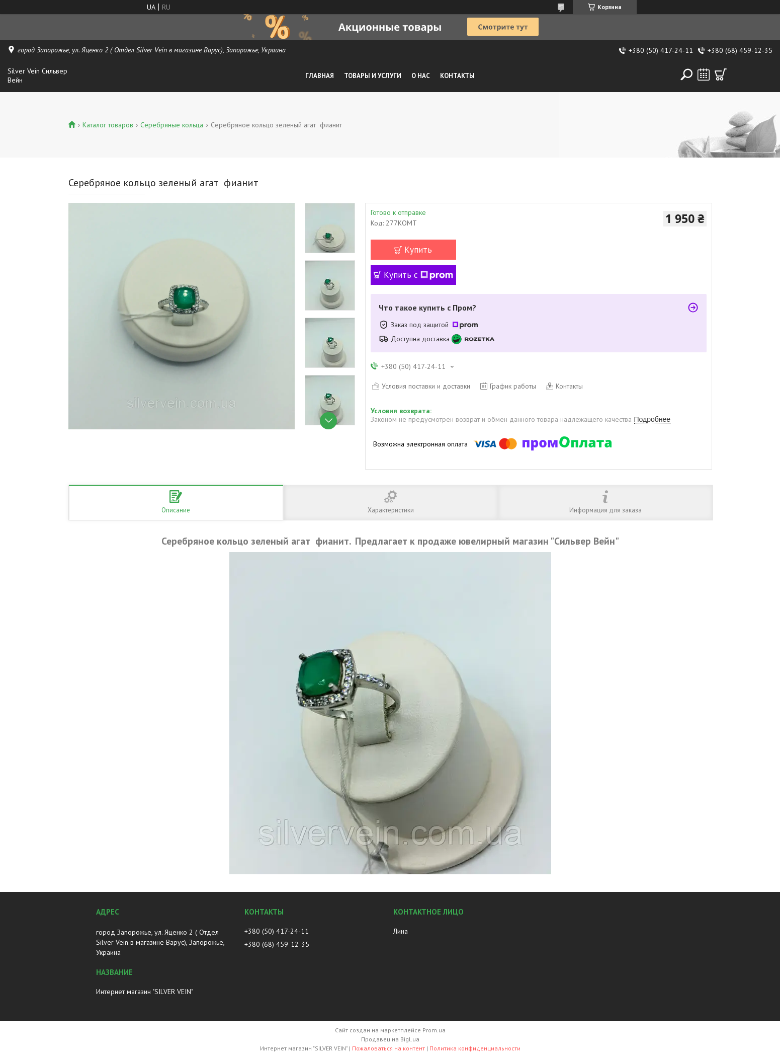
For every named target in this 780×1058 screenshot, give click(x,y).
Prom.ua (434, 1030)
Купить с (418, 274)
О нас (420, 75)
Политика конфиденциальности (475, 1048)
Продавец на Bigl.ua (390, 1039)
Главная (319, 75)
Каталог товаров (107, 125)
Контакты (457, 75)
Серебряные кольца (171, 125)
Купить (418, 249)
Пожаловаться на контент (388, 1048)
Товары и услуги (372, 75)
